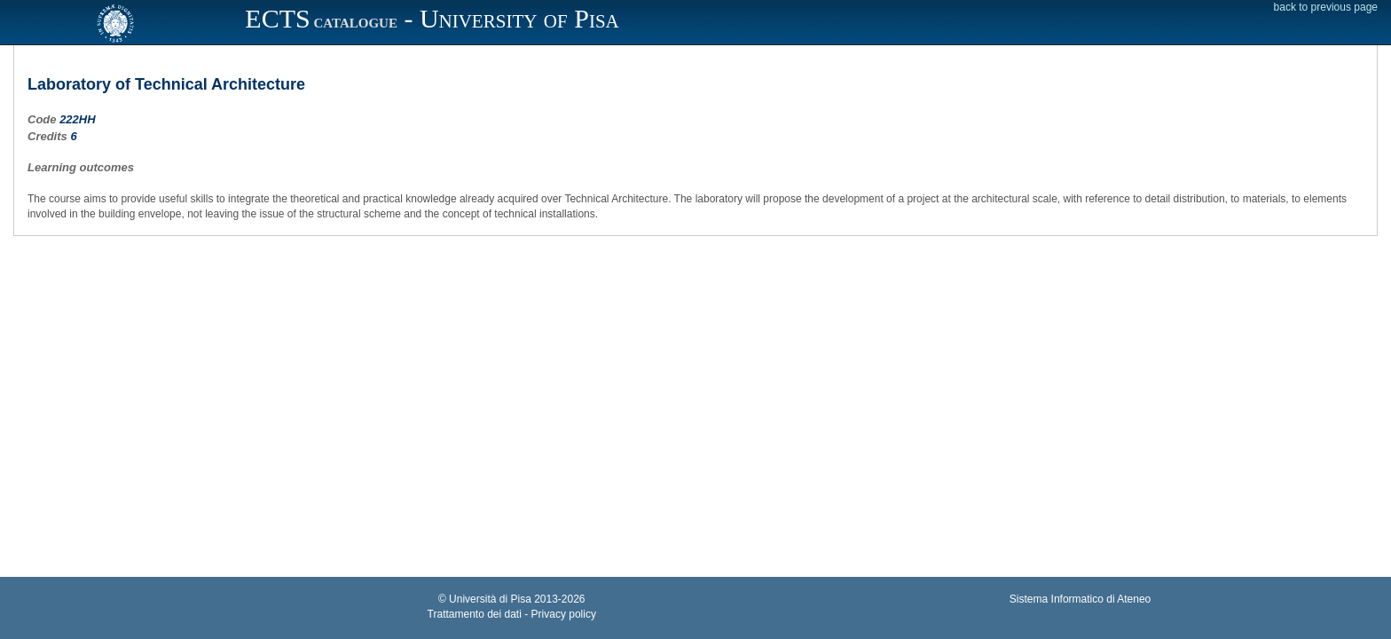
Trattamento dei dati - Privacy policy (512, 614)
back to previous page (1326, 7)
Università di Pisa (490, 599)
